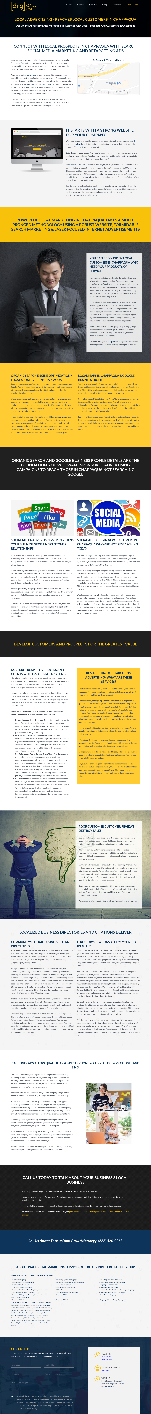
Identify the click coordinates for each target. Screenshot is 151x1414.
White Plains (28, 1318)
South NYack (27, 1320)
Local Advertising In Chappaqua (22, 1287)
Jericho (13, 1325)
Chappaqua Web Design (19, 1300)
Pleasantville (20, 1308)
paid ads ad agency (119, 341)
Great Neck (43, 1323)
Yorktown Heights (29, 1315)
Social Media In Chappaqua (108, 1295)
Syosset (48, 1320)
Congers (13, 1320)
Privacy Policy (31, 1408)
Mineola (21, 1323)
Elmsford (39, 1315)
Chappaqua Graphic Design (20, 1285)
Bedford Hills (21, 1313)
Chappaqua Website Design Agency (111, 1300)
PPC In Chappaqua (62, 1290)
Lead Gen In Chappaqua (63, 1285)
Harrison (20, 1320)
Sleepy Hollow (36, 1313)
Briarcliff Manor (38, 1308)
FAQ (104, 4)
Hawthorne (20, 1310)
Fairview (20, 1318)
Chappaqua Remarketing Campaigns (23, 1292)
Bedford (28, 1313)
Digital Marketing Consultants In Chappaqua (70, 1282)
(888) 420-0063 (75, 1211)
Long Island (42, 1305)
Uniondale (28, 1323)
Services (80, 4)
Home (69, 4)
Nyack (44, 1318)
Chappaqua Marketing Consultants (23, 1282)
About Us (93, 4)
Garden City (14, 1323)
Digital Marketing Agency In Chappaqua (112, 1282)
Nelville (34, 1320)
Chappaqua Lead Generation (109, 1285)
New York (35, 1305)
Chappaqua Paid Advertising (109, 1287)
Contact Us (116, 4)
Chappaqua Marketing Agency (65, 1287)
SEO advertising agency (58, 417)
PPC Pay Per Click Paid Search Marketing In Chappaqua (117, 1290)
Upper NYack (37, 1318)
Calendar (105, 1370)
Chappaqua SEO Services (64, 1295)
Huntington (41, 1320)
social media (78, 144)
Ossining (36, 1310)
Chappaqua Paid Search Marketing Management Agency (30, 1290)
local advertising (29, 75)
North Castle (29, 1310)
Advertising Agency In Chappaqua (66, 1280)
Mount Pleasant (45, 1310)
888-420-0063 (132, 4)
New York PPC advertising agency (40, 84)
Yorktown (14, 1318)
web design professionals (79, 165)
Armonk (13, 1310)
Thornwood (28, 1308)
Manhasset (35, 1323)
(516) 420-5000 (107, 1359)
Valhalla (13, 1313)
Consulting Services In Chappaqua (111, 1280)
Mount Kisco (47, 1308)
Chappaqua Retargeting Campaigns (67, 1292)
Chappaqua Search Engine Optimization (112, 1292)
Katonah (45, 1315)
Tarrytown (19, 1315)
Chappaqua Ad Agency (19, 1280)
